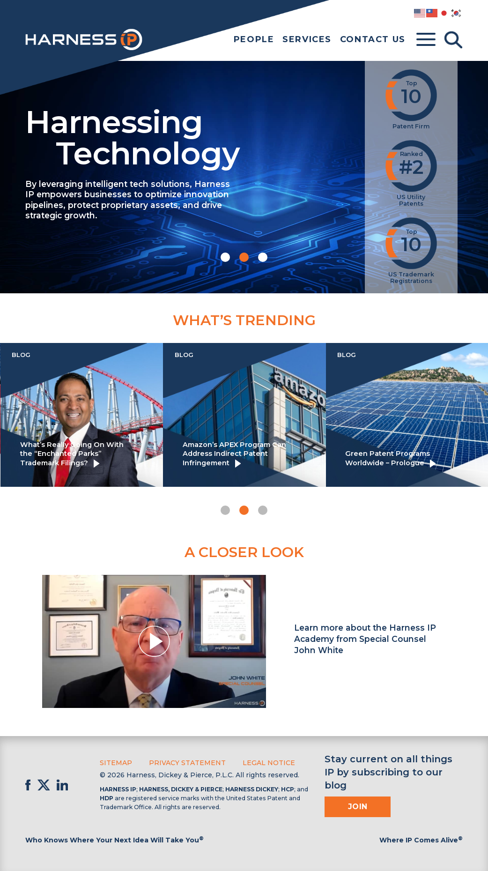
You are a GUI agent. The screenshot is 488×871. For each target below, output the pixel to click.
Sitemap (116, 763)
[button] (225, 257)
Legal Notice (269, 763)
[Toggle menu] (426, 39)
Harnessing (188, 136)
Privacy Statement (187, 763)
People (254, 39)
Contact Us (373, 39)
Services (307, 39)
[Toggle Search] (453, 39)
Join (358, 806)
